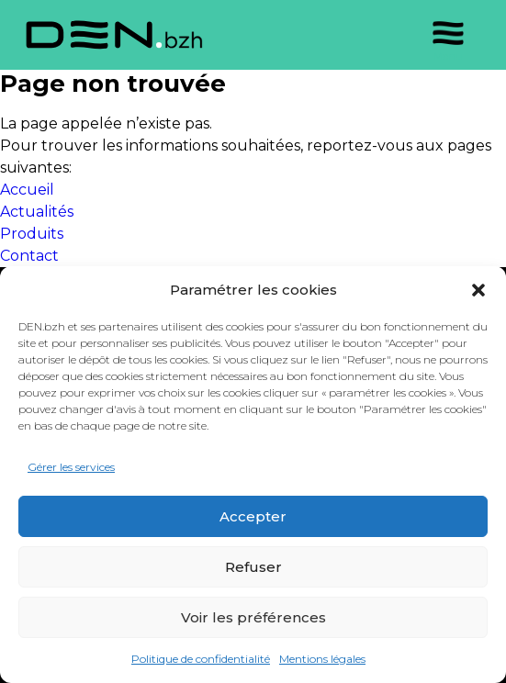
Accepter (253, 516)
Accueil (27, 189)
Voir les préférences (253, 617)
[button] (478, 290)
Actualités (36, 211)
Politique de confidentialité (200, 659)
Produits (31, 233)
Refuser (253, 567)
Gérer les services (71, 467)
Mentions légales (322, 659)
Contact (29, 255)
